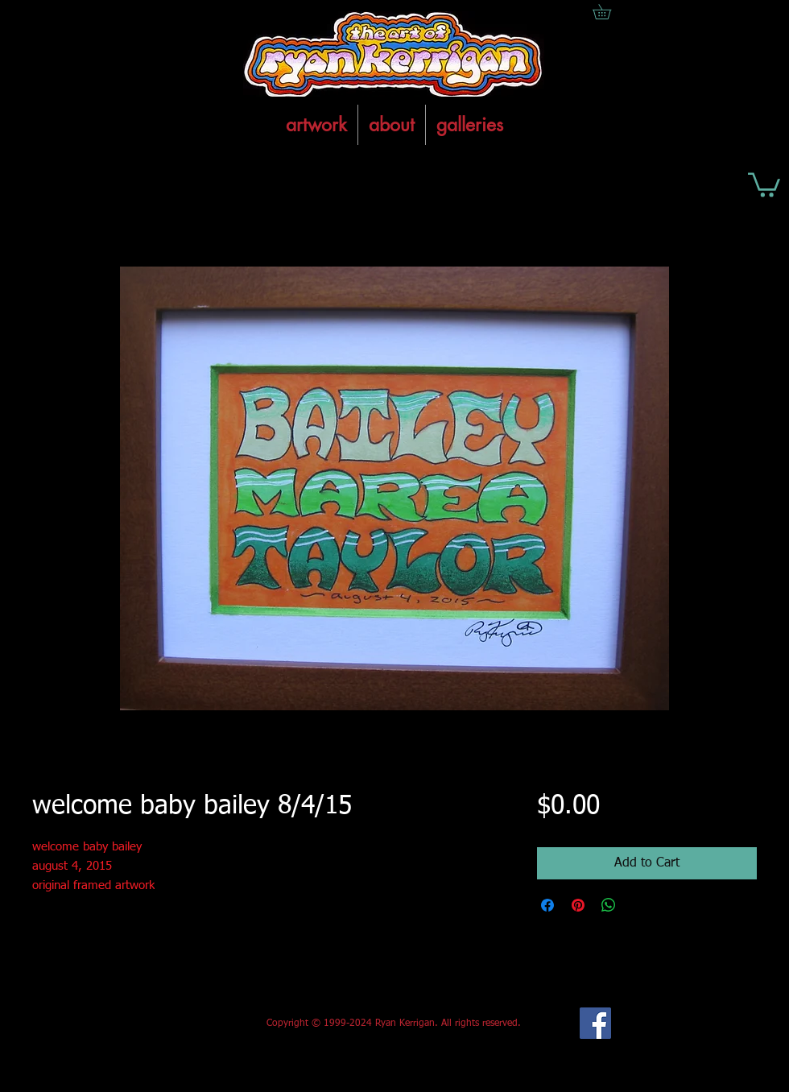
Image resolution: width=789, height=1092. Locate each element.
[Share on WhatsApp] (608, 905)
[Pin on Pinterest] (578, 905)
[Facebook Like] (152, 1023)
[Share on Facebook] (547, 905)
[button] (764, 183)
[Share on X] (639, 905)
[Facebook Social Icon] (595, 1023)
